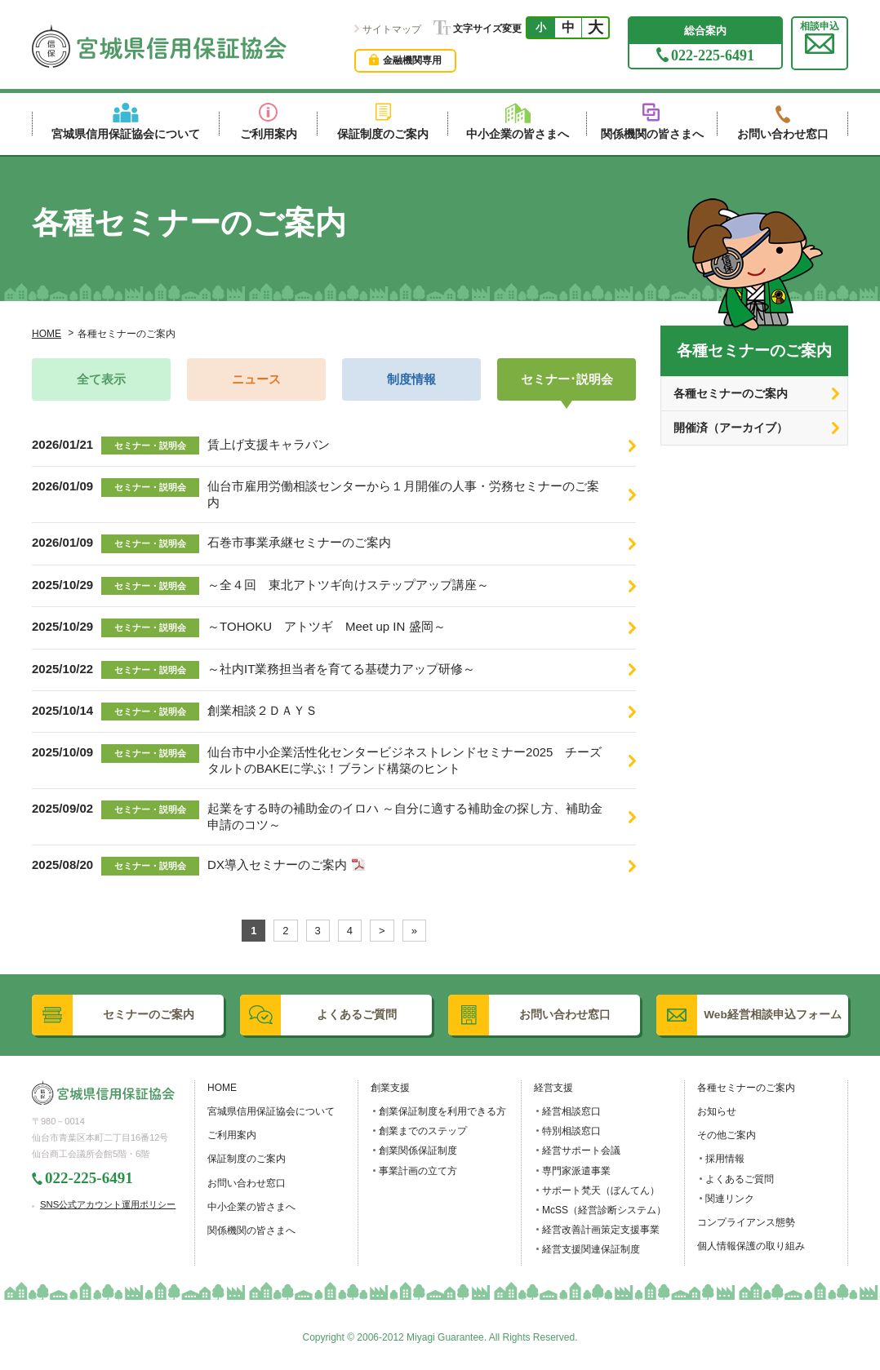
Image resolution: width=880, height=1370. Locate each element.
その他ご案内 (726, 1135)
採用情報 (724, 1158)
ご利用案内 (231, 1135)
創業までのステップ (423, 1131)
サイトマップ (391, 29)
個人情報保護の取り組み (751, 1246)
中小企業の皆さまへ (251, 1207)
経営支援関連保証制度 (591, 1249)
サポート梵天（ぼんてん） (601, 1190)
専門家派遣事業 (576, 1171)
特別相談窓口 (571, 1131)
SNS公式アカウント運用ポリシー (108, 1204)
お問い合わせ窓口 (246, 1183)
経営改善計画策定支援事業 (601, 1229)
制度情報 (411, 379)
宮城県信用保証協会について (271, 1111)
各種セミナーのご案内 (730, 393)
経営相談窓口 (571, 1111)
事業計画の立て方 (418, 1171)
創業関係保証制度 (418, 1150)
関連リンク (729, 1198)
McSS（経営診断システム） (604, 1210)
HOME (46, 333)
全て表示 (101, 379)
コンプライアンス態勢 (746, 1222)
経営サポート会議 (581, 1150)
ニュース (256, 379)
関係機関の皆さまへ (251, 1230)
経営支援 (553, 1087)
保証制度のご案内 (246, 1158)
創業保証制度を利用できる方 (442, 1111)
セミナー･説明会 (567, 379)
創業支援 (390, 1087)
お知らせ (716, 1111)
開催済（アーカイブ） (730, 427)
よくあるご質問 (739, 1179)
